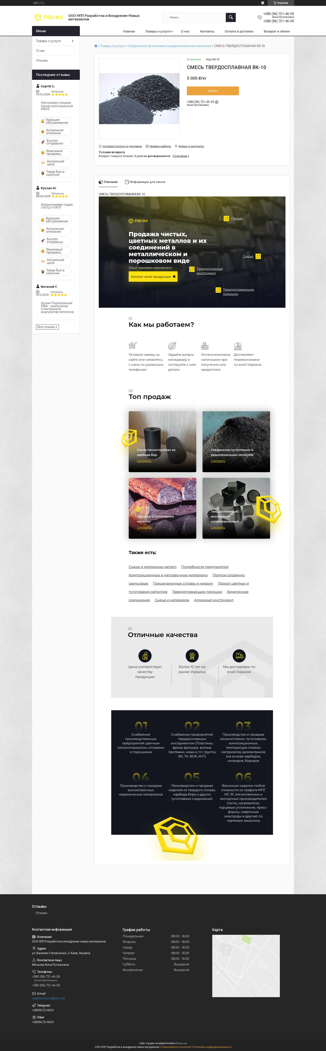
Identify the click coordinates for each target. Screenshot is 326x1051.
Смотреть (144, 461)
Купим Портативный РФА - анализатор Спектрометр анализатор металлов (57, 307)
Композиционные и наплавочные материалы (168, 575)
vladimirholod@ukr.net (48, 998)
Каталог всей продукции (151, 277)
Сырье (254, 256)
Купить (213, 91)
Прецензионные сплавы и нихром (183, 583)
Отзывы (42, 60)
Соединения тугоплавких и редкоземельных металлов (169, 46)
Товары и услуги (157, 31)
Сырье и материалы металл (153, 567)
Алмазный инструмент (214, 600)
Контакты (207, 31)
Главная (129, 31)
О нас (185, 31)
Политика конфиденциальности (212, 1047)
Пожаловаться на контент (176, 1047)
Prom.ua (181, 1043)
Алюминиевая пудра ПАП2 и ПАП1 (57, 206)
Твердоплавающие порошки (232, 291)
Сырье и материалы (172, 600)
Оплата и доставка (239, 31)
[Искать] (231, 17)
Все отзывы (46, 327)
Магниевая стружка (56, 102)
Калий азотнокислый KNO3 (57, 107)
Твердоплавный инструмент (203, 271)
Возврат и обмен (277, 31)
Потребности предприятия (204, 567)
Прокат (231, 218)
